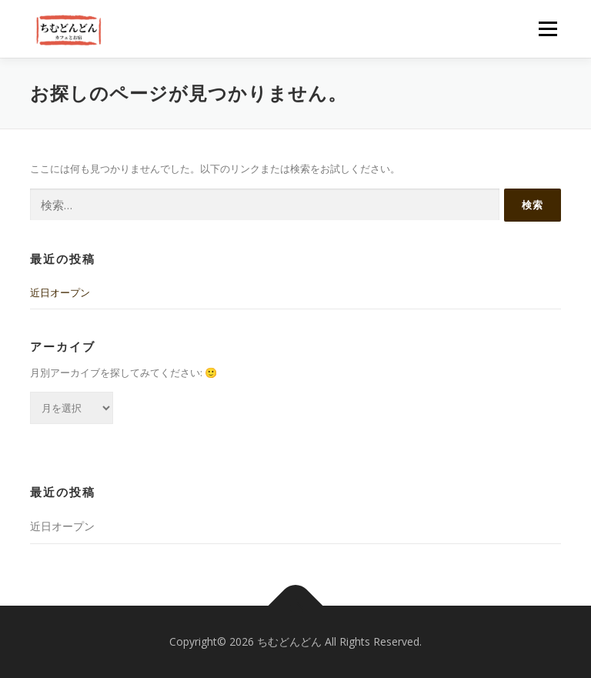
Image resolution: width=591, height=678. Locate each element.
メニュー (547, 28)
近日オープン (60, 292)
